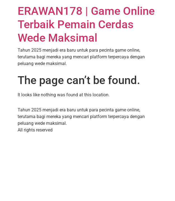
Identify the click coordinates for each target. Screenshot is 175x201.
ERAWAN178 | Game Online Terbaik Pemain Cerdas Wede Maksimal (86, 24)
